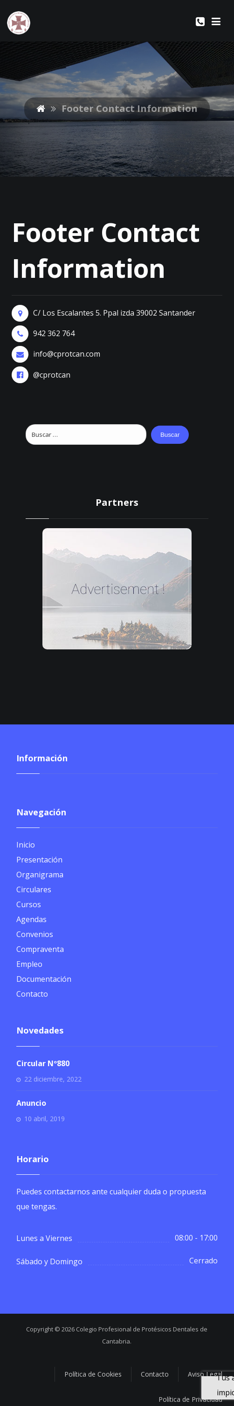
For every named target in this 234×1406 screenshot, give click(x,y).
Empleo (29, 964)
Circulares (33, 889)
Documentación (43, 979)
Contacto (32, 994)
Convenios (34, 934)
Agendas (31, 919)
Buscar (169, 434)
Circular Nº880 (42, 1063)
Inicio (25, 845)
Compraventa (40, 949)
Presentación (39, 860)
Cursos (28, 904)
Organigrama (39, 874)
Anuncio (31, 1103)
